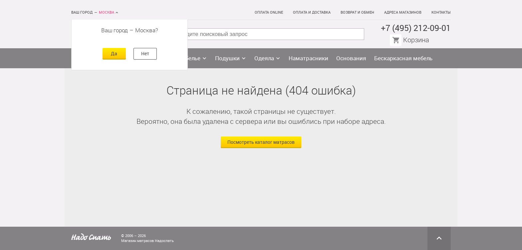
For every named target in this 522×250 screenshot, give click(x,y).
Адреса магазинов (402, 12)
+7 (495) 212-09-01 (416, 28)
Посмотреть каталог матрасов (261, 142)
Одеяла (264, 58)
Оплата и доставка (312, 12)
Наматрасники (308, 58)
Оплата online (269, 12)
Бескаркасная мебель (403, 58)
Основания (351, 58)
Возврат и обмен (357, 12)
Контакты (441, 12)
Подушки (227, 58)
